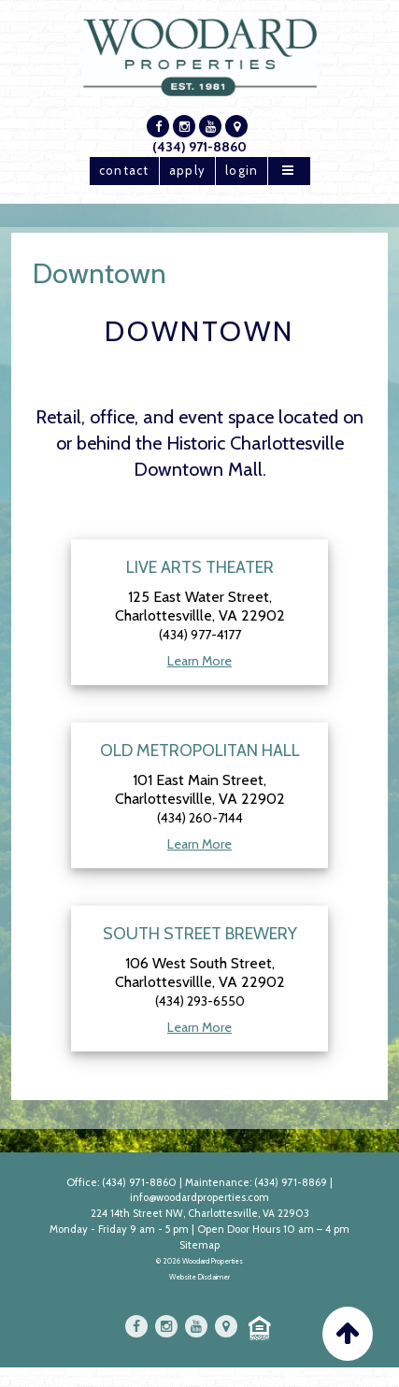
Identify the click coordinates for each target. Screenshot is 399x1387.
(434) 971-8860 (199, 146)
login (241, 170)
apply (187, 170)
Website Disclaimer (199, 1276)
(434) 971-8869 (290, 1182)
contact (124, 170)
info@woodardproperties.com (199, 1197)
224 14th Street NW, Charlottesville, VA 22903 (200, 1213)
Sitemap (199, 1244)
